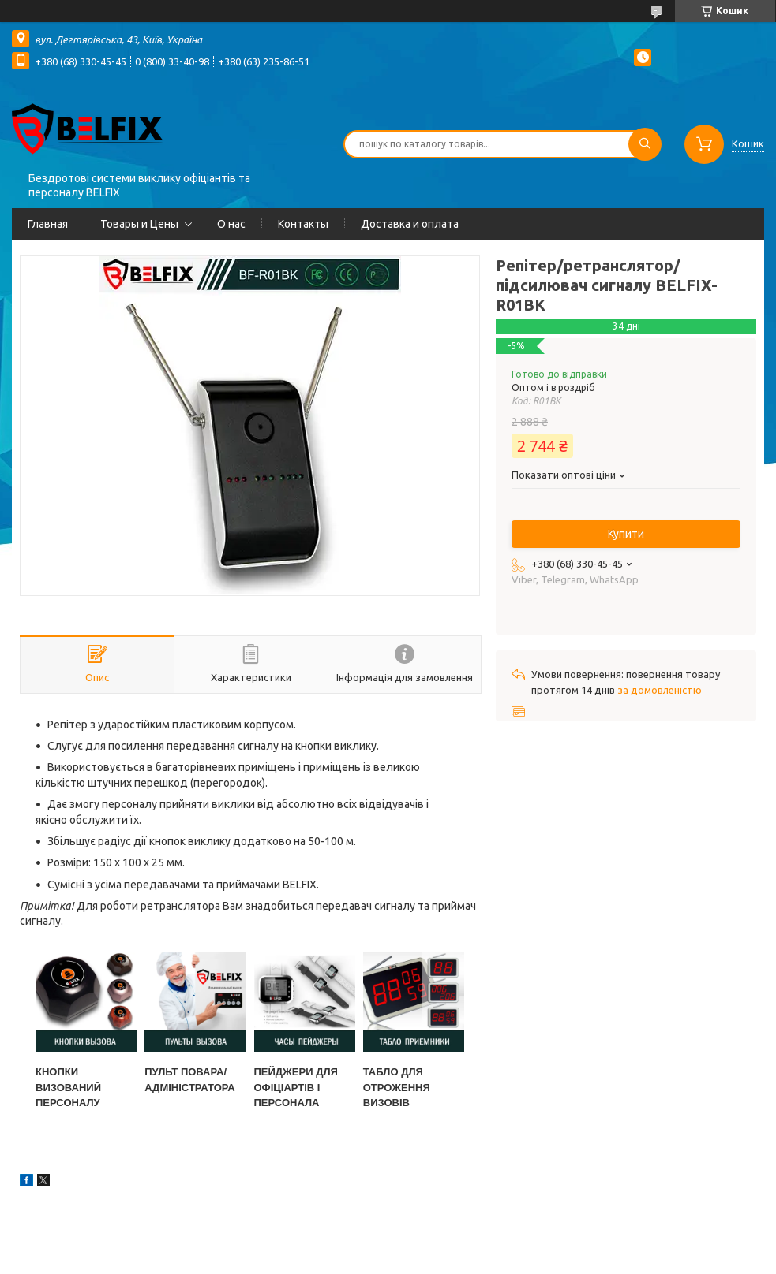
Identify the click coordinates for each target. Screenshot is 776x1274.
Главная (48, 223)
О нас (231, 223)
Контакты (303, 223)
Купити (626, 533)
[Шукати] (645, 144)
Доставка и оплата (410, 223)
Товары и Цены (139, 223)
